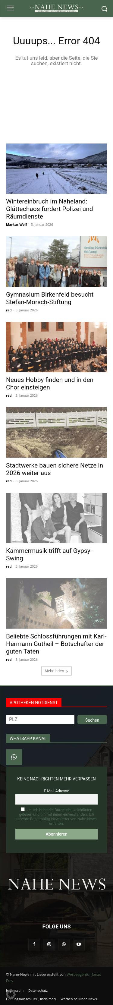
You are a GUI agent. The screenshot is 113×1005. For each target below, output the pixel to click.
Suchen (92, 720)
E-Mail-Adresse (56, 791)
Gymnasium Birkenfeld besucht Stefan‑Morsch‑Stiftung (49, 298)
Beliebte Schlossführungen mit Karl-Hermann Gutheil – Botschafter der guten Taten (56, 644)
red (8, 310)
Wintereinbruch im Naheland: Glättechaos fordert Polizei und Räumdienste (49, 209)
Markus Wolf (16, 224)
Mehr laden (56, 670)
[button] (11, 994)
